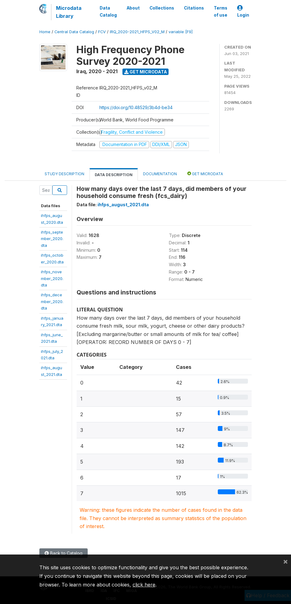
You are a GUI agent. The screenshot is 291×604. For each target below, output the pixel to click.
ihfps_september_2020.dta (52, 239)
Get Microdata (145, 71)
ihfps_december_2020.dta (52, 301)
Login (243, 11)
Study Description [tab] (64, 174)
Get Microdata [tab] (205, 173)
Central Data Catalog (74, 32)
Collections (161, 8)
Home (44, 32)
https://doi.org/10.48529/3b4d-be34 (136, 107)
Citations (194, 8)
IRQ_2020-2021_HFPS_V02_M (137, 32)
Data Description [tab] (114, 174)
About (133, 8)
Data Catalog (108, 11)
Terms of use (220, 11)
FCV (102, 32)
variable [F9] (181, 32)
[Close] (285, 561)
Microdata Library (69, 12)
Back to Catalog (63, 553)
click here (144, 585)
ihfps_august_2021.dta (123, 204)
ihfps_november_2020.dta (52, 278)
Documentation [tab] (160, 174)
